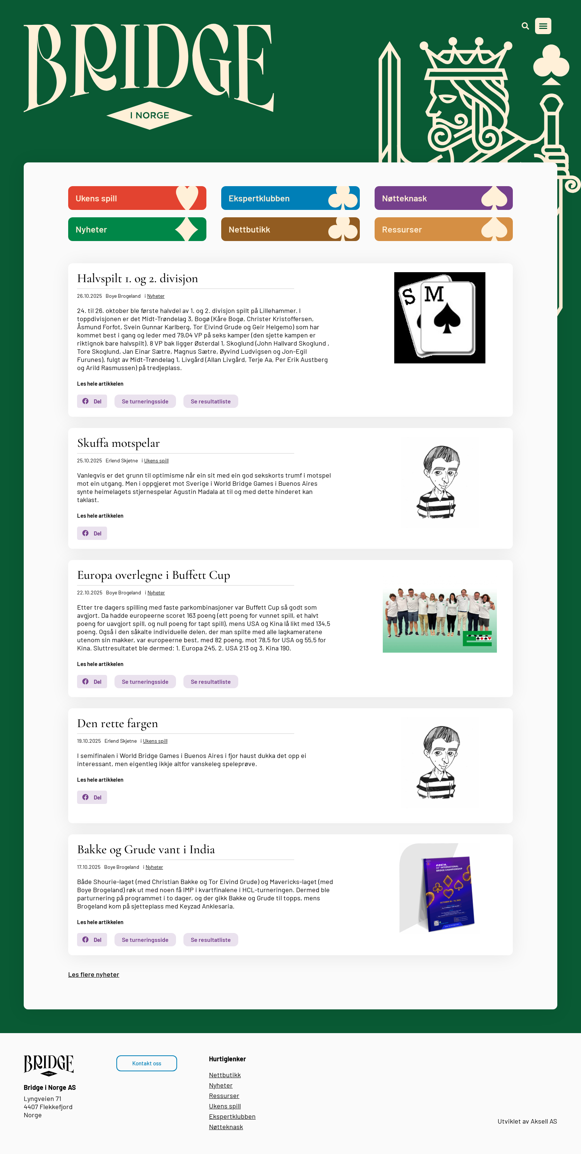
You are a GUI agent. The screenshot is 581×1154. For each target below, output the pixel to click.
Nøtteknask (226, 1126)
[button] (543, 26)
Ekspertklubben (232, 1116)
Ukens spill (156, 460)
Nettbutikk (225, 1075)
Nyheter (156, 296)
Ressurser (224, 1095)
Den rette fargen (117, 723)
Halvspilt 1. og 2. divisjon (137, 278)
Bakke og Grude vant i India (146, 849)
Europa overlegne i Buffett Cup (153, 575)
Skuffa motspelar (118, 443)
